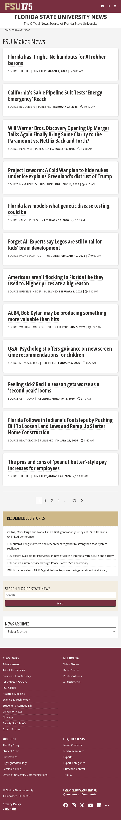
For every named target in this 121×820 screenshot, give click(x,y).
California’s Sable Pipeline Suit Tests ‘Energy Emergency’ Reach (55, 95)
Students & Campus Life (18, 705)
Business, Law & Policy (17, 676)
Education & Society (15, 682)
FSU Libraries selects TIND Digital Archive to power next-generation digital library (57, 570)
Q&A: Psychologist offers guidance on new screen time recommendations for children (60, 351)
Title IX (67, 775)
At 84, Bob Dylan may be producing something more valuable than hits (57, 316)
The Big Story (11, 745)
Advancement (11, 664)
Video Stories (71, 664)
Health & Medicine (14, 693)
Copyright (9, 808)
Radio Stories (71, 670)
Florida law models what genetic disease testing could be (58, 209)
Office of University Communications (25, 775)
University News (12, 711)
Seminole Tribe (12, 769)
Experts (67, 757)
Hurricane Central (74, 769)
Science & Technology (16, 699)
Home (6, 30)
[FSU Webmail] (102, 6)
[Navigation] (115, 6)
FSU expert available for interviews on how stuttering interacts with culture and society (60, 556)
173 (73, 500)
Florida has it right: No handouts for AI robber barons (57, 60)
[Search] (109, 6)
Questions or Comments (79, 794)
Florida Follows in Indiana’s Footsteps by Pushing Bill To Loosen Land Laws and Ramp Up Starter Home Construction (60, 426)
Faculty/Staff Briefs (14, 723)
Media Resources (73, 751)
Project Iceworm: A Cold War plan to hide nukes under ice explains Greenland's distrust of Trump (60, 173)
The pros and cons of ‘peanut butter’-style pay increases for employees (57, 465)
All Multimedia (72, 682)
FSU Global (9, 688)
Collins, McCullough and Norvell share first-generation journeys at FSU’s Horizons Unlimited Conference (57, 534)
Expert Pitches (11, 729)
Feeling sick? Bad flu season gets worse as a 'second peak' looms (53, 387)
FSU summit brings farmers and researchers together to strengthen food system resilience (57, 546)
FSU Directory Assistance (80, 789)
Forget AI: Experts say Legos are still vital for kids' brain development (55, 244)
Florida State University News (60, 16)
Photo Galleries (72, 676)
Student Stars (11, 751)
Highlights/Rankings (15, 763)
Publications (10, 757)
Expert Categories (74, 763)
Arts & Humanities (14, 670)
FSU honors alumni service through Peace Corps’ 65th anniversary (47, 563)
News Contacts (72, 745)
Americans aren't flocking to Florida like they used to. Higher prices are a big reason (56, 280)
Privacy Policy (12, 804)
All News (8, 717)
